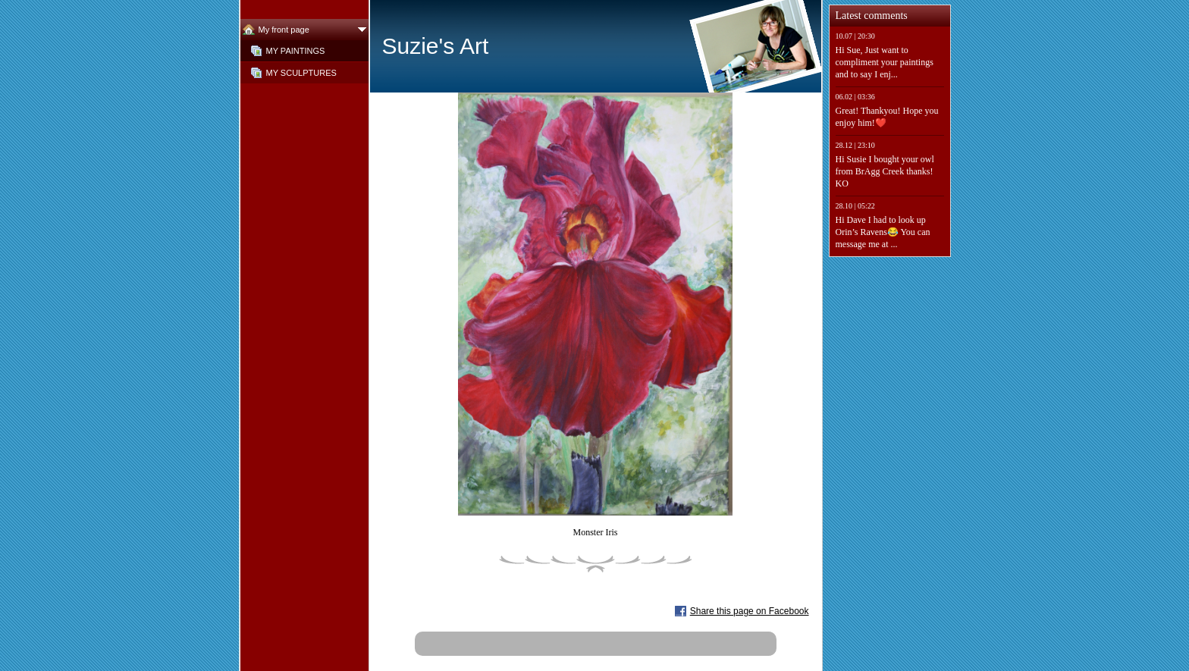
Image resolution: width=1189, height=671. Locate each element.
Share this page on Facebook (749, 611)
